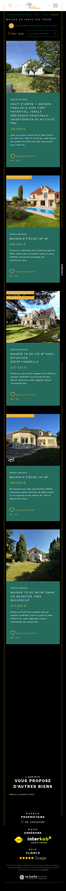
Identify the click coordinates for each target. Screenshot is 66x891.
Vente (37, 15)
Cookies (45, 870)
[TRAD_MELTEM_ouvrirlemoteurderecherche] (10, 5)
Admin (55, 868)
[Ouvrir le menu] (55, 5)
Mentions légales (43, 868)
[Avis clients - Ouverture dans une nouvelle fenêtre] (33, 858)
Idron (45, 15)
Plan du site (28, 868)
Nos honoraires (15, 868)
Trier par (16, 33)
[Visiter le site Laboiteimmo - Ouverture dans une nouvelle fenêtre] (33, 881)
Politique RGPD (33, 870)
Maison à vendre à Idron (22, 794)
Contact (62, 270)
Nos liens (22, 870)
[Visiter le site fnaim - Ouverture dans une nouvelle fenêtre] (18, 839)
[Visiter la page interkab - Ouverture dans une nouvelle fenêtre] (39, 839)
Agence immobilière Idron (18, 15)
